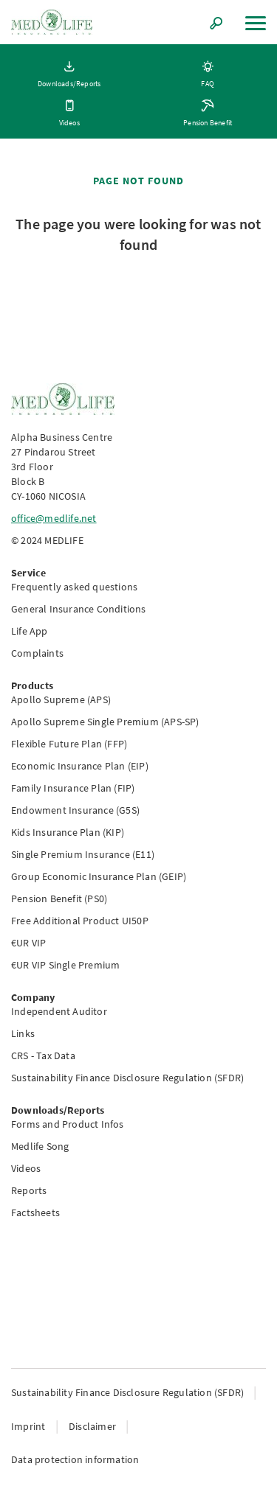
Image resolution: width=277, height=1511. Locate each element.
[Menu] (255, 23)
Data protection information (75, 1459)
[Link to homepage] (51, 22)
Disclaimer (93, 1426)
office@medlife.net (54, 518)
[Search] (216, 25)
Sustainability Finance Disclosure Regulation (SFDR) (128, 1392)
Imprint (29, 1426)
